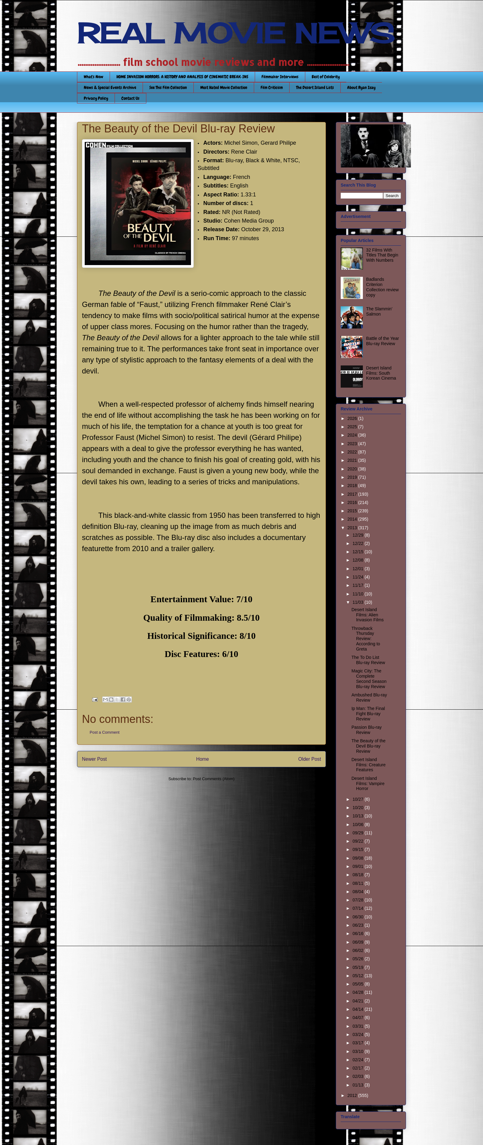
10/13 (358, 815)
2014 (352, 519)
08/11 (358, 883)
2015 (352, 510)
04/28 (358, 992)
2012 (352, 1095)
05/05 (358, 984)
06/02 (358, 950)
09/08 (358, 858)
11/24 (358, 577)
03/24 (358, 1034)
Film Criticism (272, 87)
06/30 (358, 916)
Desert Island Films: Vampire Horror (367, 783)
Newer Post (94, 759)
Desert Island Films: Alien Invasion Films (367, 615)
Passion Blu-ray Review (366, 730)
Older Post (309, 759)
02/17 (358, 1068)
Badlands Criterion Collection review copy (382, 287)
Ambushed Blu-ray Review (369, 697)
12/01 (358, 568)
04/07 (358, 1017)
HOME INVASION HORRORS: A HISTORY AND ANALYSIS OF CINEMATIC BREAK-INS (182, 76)
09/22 (358, 841)
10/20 (358, 807)
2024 (352, 435)
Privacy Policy (96, 98)
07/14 (358, 908)
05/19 (358, 967)
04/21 (358, 1000)
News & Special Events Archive (110, 87)
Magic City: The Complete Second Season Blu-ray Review (369, 678)
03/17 (358, 1042)
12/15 (358, 551)
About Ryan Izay (361, 87)
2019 (352, 477)
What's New (93, 76)
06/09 (358, 942)
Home (202, 759)
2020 (352, 468)
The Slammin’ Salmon (379, 311)
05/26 (358, 958)
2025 (352, 426)
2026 (352, 418)
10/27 (358, 799)
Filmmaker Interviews (280, 76)
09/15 (358, 849)
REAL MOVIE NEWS (235, 33)
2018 (352, 485)
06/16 (358, 933)
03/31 (358, 1026)
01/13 (358, 1085)
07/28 (358, 899)
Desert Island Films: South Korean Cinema (381, 373)
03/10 (358, 1051)
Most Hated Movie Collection (223, 87)
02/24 (358, 1059)
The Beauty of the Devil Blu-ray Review (368, 746)
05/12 (358, 975)
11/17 (358, 585)
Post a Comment (105, 732)
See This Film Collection (168, 87)
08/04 (358, 891)
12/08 (358, 560)
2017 (352, 494)
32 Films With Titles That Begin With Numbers (382, 255)
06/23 (358, 925)
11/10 (358, 593)
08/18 (358, 874)
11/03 (358, 602)
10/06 (358, 824)
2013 (352, 527)
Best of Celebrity (326, 76)
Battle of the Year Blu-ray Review (382, 341)
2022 (352, 452)
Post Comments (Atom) (213, 778)
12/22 (358, 543)
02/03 (358, 1076)
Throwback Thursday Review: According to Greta (365, 638)
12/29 (358, 535)
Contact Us (130, 98)
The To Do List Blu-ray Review (368, 660)
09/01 (358, 866)
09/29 (358, 832)
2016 (352, 502)
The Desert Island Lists (315, 87)
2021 (352, 460)
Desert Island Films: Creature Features (368, 764)
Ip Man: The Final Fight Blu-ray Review (368, 713)
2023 (352, 443)
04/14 (358, 1009)
